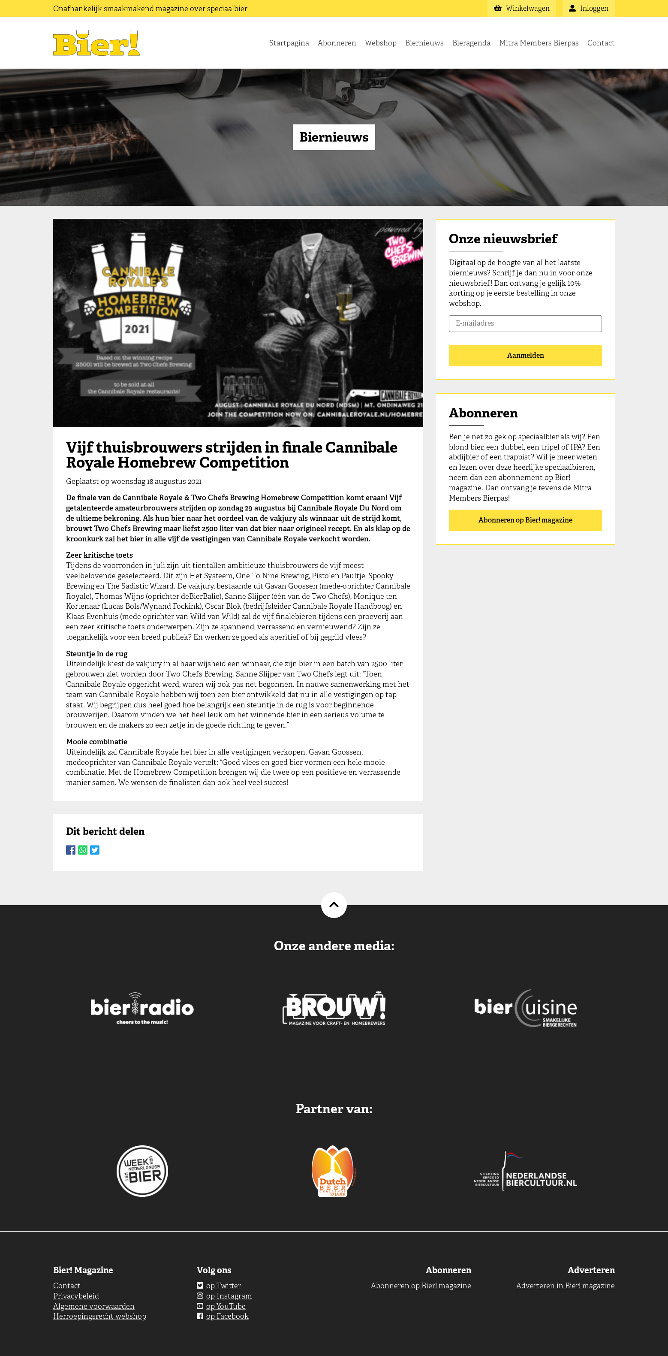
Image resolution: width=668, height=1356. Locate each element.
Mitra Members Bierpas (539, 43)
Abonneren (337, 43)
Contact (601, 43)
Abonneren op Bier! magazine (525, 520)
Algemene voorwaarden (94, 1306)
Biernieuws (424, 43)
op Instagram (224, 1296)
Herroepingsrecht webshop (99, 1316)
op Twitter (219, 1285)
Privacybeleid (76, 1296)
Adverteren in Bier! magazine (565, 1285)
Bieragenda (471, 43)
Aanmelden (525, 355)
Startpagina (289, 43)
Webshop (381, 43)
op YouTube (221, 1306)
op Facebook (223, 1316)
